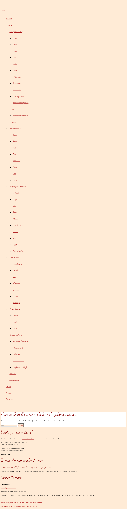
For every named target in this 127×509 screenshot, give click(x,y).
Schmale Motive (17, 225)
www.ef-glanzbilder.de (8, 488)
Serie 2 (15, 44)
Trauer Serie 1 (17, 83)
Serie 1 (15, 38)
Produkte (9, 25)
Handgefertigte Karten (16, 335)
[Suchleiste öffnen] (2, 4)
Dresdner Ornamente (15, 309)
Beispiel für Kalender (18, 251)
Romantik (16, 141)
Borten (15, 328)
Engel (14, 154)
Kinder (15, 148)
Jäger (14, 206)
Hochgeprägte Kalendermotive (18, 186)
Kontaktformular (28, 439)
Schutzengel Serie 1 (18, 96)
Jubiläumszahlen (14, 380)
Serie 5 (15, 64)
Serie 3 (15, 51)
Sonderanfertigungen (18, 360)
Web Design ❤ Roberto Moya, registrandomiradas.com (19, 506)
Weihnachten (16, 160)
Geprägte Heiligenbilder (16, 31)
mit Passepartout (18, 348)
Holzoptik (16, 193)
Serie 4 (15, 57)
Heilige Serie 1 (17, 77)
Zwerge (15, 244)
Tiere (14, 173)
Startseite (9, 19)
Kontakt (8, 386)
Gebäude (15, 270)
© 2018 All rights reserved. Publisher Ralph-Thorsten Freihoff (21, 503)
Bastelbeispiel (16, 302)
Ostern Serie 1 (17, 89)
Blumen (15, 135)
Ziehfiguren (16, 289)
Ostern (15, 167)
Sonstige (15, 180)
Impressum (9, 399)
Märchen (15, 218)
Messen (8, 393)
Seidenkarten (16, 354)
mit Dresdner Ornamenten (20, 341)
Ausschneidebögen (14, 257)
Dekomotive (12, 373)
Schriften (15, 322)
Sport (14, 277)
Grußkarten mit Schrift (20, 367)
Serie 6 (15, 70)
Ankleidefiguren (17, 264)
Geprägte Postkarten (15, 128)
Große (15, 199)
